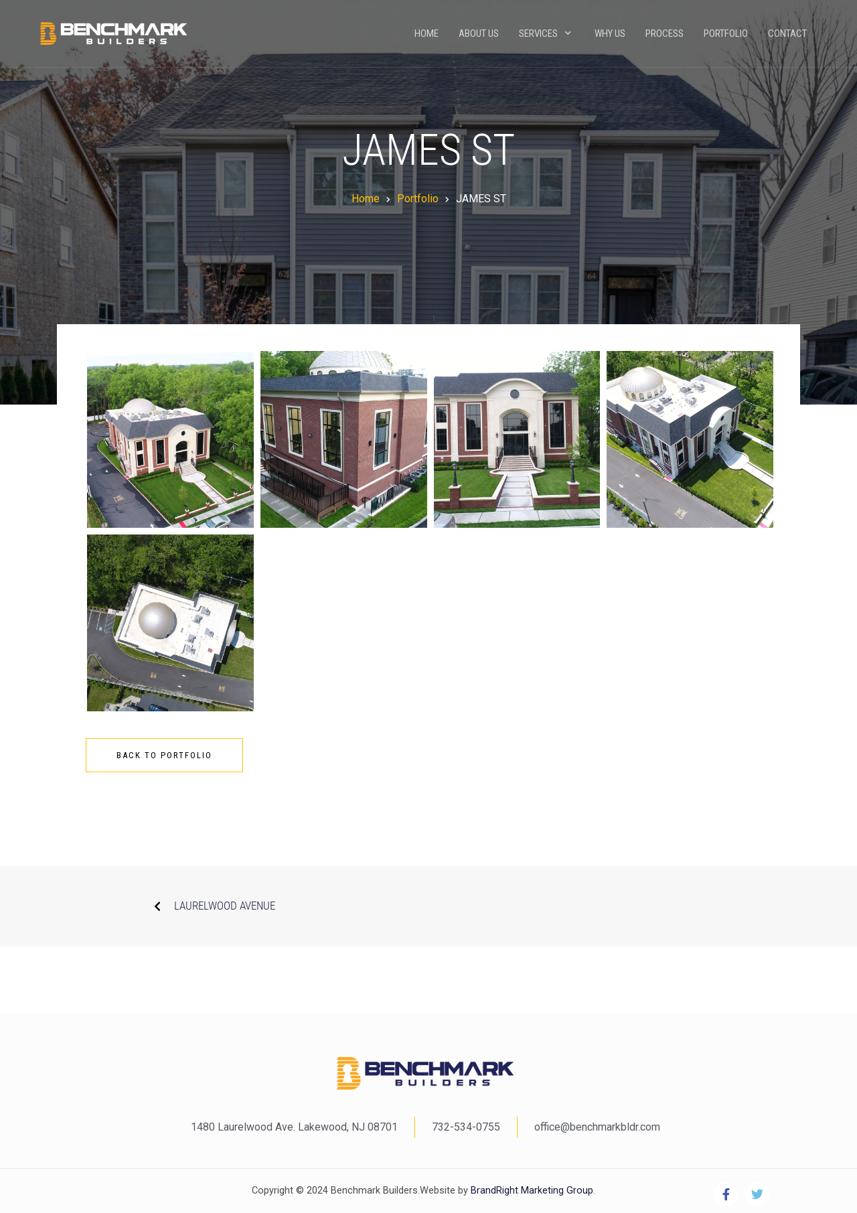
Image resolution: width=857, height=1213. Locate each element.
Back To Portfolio (164, 755)
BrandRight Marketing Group (530, 1190)
